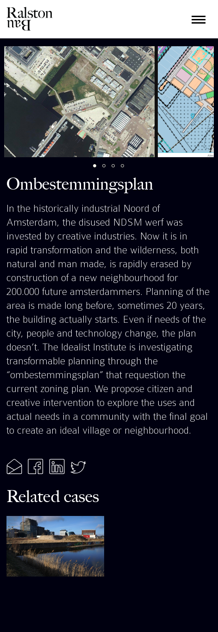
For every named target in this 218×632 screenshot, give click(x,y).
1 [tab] (99, 170)
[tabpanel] (79, 101)
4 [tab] (127, 170)
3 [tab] (118, 170)
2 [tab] (108, 170)
